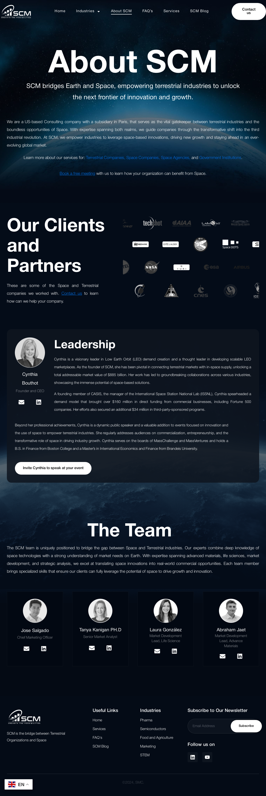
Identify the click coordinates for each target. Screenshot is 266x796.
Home (60, 11)
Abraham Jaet (231, 630)
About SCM (121, 11)
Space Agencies (175, 158)
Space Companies (142, 158)
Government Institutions (220, 158)
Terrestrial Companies (105, 158)
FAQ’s (147, 11)
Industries (88, 11)
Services (171, 11)
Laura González (166, 630)
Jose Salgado (35, 631)
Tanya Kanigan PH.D (100, 630)
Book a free (70, 174)
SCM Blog (199, 11)
